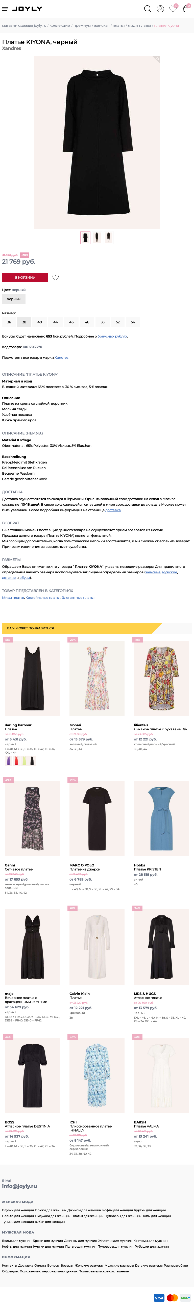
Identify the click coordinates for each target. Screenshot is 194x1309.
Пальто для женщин (18, 1216)
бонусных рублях (112, 336)
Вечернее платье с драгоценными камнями (26, 998)
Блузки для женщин (18, 1210)
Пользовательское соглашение (104, 1271)
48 (87, 322)
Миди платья (13, 598)
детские (9, 578)
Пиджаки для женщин (52, 1216)
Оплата (40, 1265)
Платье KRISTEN (147, 867)
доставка (113, 510)
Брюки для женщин (50, 1210)
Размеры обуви (176, 1265)
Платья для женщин (87, 1216)
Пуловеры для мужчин (115, 1246)
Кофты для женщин (117, 1210)
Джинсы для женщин (84, 1210)
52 (117, 322)
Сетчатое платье (19, 867)
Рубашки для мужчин (152, 1246)
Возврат (67, 1265)
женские (152, 572)
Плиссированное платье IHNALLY (90, 1126)
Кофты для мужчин (17, 1246)
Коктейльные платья (43, 598)
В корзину (25, 277)
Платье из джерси (84, 867)
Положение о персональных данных (48, 1271)
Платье (75, 727)
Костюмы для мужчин (150, 1241)
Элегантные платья (78, 598)
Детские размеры (148, 1265)
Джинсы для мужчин (80, 1241)
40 (39, 322)
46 (71, 322)
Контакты (9, 1265)
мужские (169, 572)
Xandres (61, 357)
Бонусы (53, 1265)
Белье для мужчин (16, 1241)
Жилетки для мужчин (115, 1241)
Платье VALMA (146, 1124)
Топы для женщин (156, 1216)
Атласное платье (148, 996)
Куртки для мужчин (48, 1246)
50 (103, 322)
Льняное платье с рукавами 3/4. (161, 727)
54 (133, 322)
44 (55, 322)
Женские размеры (89, 1265)
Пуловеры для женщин (123, 1216)
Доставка (25, 1265)
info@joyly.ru (19, 1186)
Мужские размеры (119, 1265)
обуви (24, 578)
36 (9, 322)
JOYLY (27, 9)
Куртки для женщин (150, 1210)
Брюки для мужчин (48, 1241)
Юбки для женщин (50, 1222)
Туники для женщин (18, 1222)
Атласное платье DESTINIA (27, 1124)
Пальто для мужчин (80, 1246)
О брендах (10, 1271)
